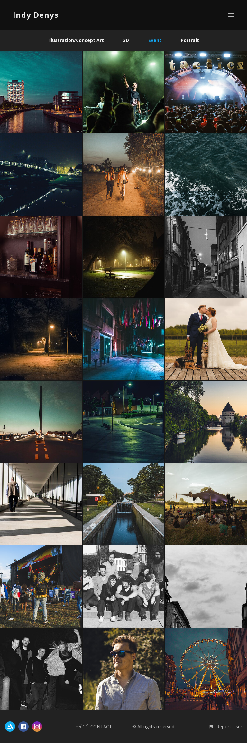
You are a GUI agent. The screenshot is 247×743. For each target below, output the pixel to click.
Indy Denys (36, 14)
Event (154, 40)
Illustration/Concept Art (76, 40)
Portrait (190, 40)
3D (126, 40)
